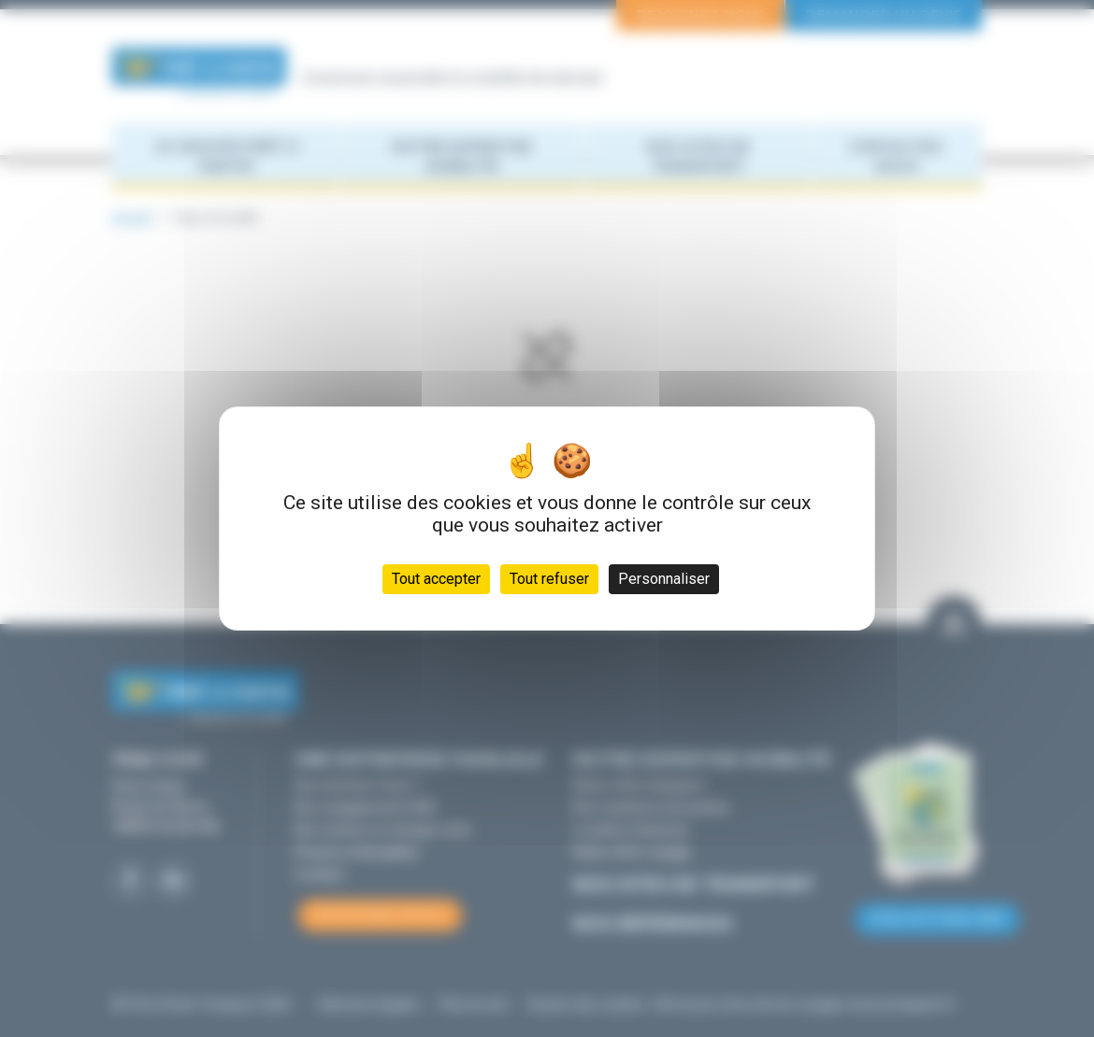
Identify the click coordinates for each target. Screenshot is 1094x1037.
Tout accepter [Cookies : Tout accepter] (436, 579)
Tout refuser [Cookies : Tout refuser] (549, 579)
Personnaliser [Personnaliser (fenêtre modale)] (664, 579)
